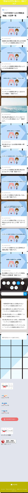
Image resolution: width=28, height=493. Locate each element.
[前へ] (4, 283)
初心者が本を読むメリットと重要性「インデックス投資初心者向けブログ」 (13, 315)
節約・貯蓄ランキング (6, 444)
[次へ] (16, 288)
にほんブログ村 (5, 398)
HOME (14, 485)
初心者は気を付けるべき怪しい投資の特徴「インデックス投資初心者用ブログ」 (13, 321)
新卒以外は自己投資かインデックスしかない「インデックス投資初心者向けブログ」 (13, 326)
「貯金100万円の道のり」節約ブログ (14, 2)
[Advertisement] (14, 360)
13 (12, 288)
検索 (25, 294)
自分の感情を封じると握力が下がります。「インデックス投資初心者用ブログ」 (13, 310)
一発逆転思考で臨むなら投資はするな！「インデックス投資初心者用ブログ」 (13, 305)
